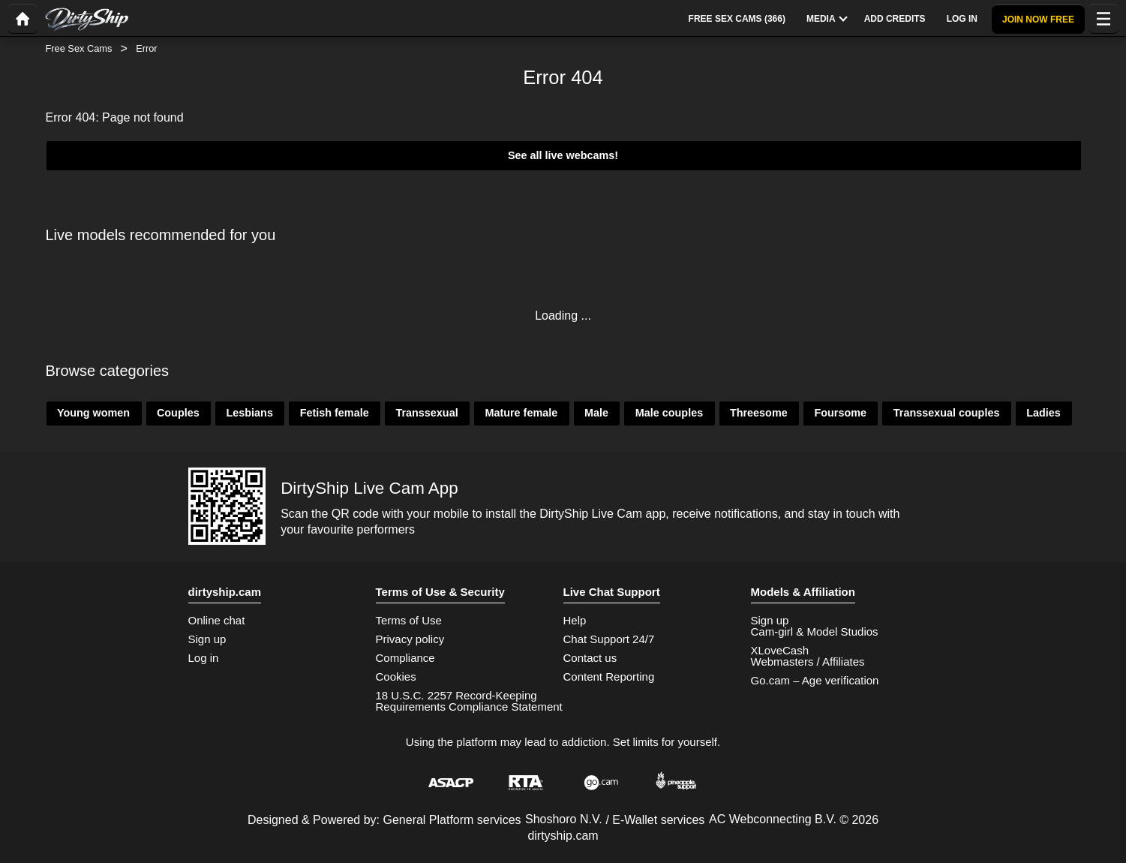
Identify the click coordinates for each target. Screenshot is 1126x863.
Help (575, 620)
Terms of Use (409, 620)
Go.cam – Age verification (815, 680)
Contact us (590, 657)
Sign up (207, 639)
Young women (93, 413)
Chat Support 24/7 (609, 639)
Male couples (669, 413)
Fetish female (334, 413)
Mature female (521, 413)
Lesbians (250, 413)
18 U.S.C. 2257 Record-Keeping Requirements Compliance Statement (469, 701)
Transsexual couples (946, 413)
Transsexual (426, 413)
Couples (178, 413)
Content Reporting (609, 676)
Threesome (759, 413)
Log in (203, 657)
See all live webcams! (563, 155)
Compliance (405, 657)
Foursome (840, 413)
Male (596, 413)
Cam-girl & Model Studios (814, 631)
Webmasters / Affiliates (808, 661)
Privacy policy (410, 639)
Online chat (216, 620)
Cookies (396, 676)
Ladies (1043, 413)
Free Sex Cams (79, 48)
